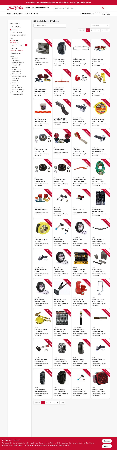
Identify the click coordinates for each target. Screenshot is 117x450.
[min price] (13, 45)
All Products (15, 29)
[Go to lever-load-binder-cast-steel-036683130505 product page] (81, 174)
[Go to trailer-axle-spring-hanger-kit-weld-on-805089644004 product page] (100, 264)
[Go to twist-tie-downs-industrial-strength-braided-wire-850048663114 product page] (81, 324)
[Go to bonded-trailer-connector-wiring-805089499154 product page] (100, 174)
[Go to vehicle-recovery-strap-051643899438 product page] (100, 114)
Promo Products (16, 26)
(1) (17, 94)
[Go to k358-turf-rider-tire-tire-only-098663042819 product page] (62, 54)
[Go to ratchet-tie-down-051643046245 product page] (42, 324)
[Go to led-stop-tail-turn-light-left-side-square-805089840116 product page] (100, 384)
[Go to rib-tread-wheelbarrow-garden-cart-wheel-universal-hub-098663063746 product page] (81, 234)
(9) (15, 67)
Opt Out (106, 446)
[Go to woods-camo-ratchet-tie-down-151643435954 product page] (100, 204)
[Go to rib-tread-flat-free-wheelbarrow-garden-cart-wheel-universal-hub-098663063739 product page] (62, 264)
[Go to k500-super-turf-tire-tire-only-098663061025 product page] (62, 384)
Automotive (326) (16, 53)
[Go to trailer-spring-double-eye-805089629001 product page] (100, 234)
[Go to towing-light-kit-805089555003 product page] (62, 144)
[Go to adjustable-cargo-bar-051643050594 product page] (62, 294)
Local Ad (34, 13)
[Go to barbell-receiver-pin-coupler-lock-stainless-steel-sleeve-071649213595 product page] (62, 234)
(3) (16, 74)
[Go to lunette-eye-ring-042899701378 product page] (42, 54)
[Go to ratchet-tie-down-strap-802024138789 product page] (81, 264)
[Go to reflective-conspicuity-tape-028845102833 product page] (81, 144)
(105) (15, 60)
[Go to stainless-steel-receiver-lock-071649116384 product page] (42, 354)
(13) (16, 65)
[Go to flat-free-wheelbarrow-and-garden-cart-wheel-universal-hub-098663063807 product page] (42, 294)
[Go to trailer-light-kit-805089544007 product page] (81, 204)
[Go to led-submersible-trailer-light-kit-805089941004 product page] (42, 84)
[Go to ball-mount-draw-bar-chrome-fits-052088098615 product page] (100, 144)
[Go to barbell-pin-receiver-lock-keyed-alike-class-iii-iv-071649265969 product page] (62, 204)
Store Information (87, 13)
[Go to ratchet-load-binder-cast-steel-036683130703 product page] (62, 84)
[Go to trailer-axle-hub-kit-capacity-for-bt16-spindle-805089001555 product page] (62, 174)
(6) (16, 69)
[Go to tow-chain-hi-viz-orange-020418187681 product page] (42, 114)
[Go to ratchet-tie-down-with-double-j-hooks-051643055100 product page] (62, 324)
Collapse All (13, 50)
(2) (19, 76)
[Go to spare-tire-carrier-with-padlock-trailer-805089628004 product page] (100, 294)
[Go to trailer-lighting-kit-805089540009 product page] (42, 204)
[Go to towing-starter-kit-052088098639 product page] (100, 354)
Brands (27, 13)
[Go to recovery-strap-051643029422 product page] (42, 234)
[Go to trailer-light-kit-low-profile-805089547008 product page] (100, 54)
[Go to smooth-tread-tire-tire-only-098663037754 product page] (81, 354)
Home (9, 13)
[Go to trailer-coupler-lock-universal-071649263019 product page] (81, 294)
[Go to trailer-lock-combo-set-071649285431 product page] (81, 84)
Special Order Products (18, 35)
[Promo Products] (10, 26)
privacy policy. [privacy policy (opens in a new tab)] (17, 445)
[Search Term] (79, 8)
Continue (107, 441)
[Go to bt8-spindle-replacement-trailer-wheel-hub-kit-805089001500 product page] (42, 174)
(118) (15, 58)
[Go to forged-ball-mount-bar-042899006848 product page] (62, 114)
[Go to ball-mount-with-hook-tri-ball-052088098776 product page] (81, 114)
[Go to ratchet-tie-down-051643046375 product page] (100, 84)
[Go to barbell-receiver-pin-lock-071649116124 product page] (81, 384)
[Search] (103, 7)
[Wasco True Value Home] (15, 8)
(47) (18, 62)
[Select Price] (26, 45)
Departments (17, 13)
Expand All (20, 50)
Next (107, 30)
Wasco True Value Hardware (37, 8)
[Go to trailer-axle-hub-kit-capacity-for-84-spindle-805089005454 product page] (42, 144)
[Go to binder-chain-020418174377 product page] (81, 54)
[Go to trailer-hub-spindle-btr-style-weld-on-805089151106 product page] (100, 324)
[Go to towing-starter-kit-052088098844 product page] (42, 264)
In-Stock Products (17, 32)
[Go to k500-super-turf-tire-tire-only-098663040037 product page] (62, 354)
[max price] (21, 45)
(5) (16, 71)
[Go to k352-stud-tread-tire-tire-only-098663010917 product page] (42, 384)
